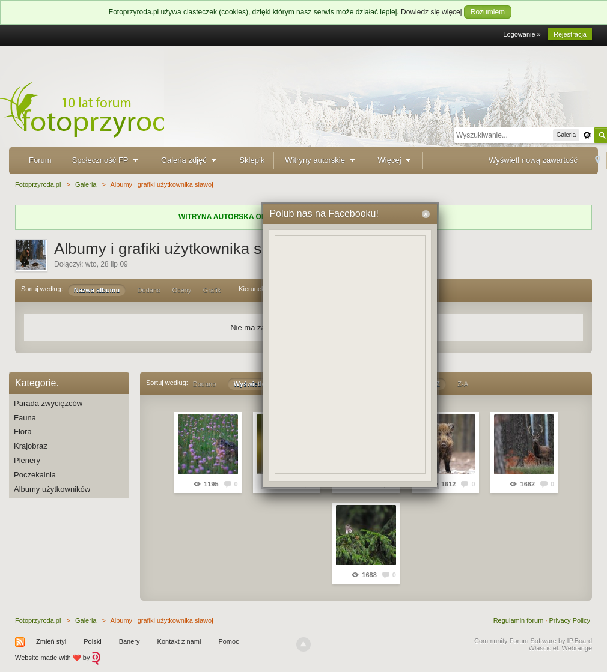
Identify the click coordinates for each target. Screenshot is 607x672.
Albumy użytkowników (52, 489)
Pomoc (228, 641)
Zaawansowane (587, 135)
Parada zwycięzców (48, 403)
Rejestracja (570, 34)
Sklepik (251, 160)
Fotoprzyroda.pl (38, 620)
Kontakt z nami (179, 641)
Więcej (396, 160)
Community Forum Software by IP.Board (533, 640)
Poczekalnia (35, 474)
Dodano (149, 290)
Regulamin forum (518, 620)
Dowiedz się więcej (431, 12)
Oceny (182, 290)
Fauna (25, 417)
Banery (129, 641)
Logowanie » (521, 34)
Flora (23, 431)
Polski (92, 641)
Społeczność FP (106, 160)
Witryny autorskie (321, 160)
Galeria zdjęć (190, 160)
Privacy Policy (569, 620)
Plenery (27, 460)
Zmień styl (51, 641)
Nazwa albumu (97, 290)
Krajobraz (30, 445)
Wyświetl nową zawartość (533, 160)
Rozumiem (488, 12)
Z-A (462, 383)
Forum (40, 160)
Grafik (212, 290)
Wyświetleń (252, 383)
